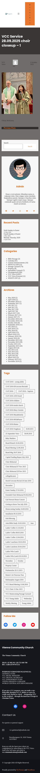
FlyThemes (20, 770)
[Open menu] (18, 13)
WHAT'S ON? (13, 278)
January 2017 (12, 317)
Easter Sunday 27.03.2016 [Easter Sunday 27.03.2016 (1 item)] (14, 490)
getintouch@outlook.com (21, 730)
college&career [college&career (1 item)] (11, 476)
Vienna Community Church (17, 647)
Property (11, 268)
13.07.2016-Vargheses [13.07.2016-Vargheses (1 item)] (13, 429)
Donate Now (29, 14)
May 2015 (11, 354)
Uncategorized (13, 272)
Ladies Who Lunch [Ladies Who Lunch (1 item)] (12, 551)
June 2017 (11, 307)
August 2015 (12, 348)
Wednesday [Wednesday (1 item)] (28, 598)
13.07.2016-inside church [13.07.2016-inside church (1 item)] (14, 405)
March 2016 (12, 334)
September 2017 (13, 303)
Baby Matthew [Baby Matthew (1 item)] (11, 438)
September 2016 (13, 325)
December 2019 (13, 301)
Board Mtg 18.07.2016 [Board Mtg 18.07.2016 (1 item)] (13, 452)
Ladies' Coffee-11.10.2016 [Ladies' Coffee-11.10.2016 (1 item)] (15, 528)
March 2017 (12, 313)
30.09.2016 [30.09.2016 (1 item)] (28, 434)
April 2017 (11, 311)
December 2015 (13, 340)
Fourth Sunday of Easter (12, 234)
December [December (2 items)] (9, 485)
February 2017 (13, 315)
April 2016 (11, 332)
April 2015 (11, 355)
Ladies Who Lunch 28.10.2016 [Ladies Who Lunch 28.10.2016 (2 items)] (16, 556)
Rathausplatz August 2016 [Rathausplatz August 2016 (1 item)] (14, 580)
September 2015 (13, 346)
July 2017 (11, 305)
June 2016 (11, 328)
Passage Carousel (14, 266)
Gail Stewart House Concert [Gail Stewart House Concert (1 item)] (15, 500)
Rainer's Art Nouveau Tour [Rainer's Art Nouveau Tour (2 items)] (15, 575)
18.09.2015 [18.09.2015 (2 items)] (29, 429)
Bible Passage (12, 259)
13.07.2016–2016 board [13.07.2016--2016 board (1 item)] (14, 396)
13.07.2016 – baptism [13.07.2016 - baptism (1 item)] (25, 391)
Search (6, 143)
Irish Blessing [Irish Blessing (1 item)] (10, 518)
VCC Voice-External (15, 276)
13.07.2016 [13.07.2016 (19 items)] (9, 391)
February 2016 (13, 336)
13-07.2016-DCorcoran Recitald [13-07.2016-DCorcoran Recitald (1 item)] (17, 386)
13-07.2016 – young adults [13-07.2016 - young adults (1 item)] (15, 382)
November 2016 (13, 321)
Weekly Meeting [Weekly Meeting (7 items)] (11, 603)
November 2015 (13, 342)
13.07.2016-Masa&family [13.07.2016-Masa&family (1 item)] (14, 415)
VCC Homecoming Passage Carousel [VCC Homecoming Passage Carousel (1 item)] (18, 594)
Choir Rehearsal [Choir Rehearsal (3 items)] (11, 462)
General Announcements (16, 263)
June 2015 (11, 352)
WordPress (31, 770)
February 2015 (13, 359)
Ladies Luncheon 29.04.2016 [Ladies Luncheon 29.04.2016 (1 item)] (15, 547)
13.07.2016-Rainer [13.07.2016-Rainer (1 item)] (12, 424)
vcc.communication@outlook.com (14, 752)
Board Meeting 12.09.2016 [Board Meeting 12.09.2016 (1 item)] (15, 448)
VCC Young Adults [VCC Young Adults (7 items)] (12, 598)
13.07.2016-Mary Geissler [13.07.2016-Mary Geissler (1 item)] (14, 410)
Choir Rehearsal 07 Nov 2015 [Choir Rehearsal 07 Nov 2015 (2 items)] (16, 467)
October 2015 (12, 344)
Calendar (11, 261)
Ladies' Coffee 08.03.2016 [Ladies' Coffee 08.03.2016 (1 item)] (15, 533)
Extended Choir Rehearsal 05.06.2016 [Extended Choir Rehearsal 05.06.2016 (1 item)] (19, 495)
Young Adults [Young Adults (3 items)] (26, 603)
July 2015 (11, 350)
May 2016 (11, 330)
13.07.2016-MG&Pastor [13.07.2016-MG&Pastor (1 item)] (14, 419)
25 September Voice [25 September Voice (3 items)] (12, 434)
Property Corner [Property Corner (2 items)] (11, 565)
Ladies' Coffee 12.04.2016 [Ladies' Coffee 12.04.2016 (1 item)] (15, 537)
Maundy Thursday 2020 (12, 238)
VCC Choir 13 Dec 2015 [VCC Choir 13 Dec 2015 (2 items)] (14, 589)
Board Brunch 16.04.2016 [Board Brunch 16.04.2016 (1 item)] (14, 443)
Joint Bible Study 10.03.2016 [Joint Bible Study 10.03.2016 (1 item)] (15, 523)
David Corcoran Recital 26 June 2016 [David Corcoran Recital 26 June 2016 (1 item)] (18, 481)
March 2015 (12, 357)
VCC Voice (3, 63)
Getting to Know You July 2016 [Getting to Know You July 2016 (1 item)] (16, 504)
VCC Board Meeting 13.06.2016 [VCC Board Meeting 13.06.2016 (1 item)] (17, 584)
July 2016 (11, 327)
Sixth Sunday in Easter (11, 230)
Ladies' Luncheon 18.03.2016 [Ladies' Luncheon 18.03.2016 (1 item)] (16, 542)
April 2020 (11, 300)
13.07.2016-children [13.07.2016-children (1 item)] (12, 401)
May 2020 (11, 298)
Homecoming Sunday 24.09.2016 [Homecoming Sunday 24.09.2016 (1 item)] (17, 509)
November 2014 (13, 361)
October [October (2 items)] (20, 561)
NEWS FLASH (13, 265)
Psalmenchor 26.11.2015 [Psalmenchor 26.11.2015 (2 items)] (14, 570)
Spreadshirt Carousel (15, 270)
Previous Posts (10, 128)
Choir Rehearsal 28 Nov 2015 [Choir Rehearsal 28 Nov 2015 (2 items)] (16, 471)
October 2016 (12, 323)
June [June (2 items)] (32, 523)
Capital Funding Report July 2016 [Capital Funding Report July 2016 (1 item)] (17, 457)
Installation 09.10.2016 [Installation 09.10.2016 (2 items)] (13, 514)
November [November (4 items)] (9, 561)
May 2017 (11, 309)
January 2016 (12, 338)
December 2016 (13, 319)
